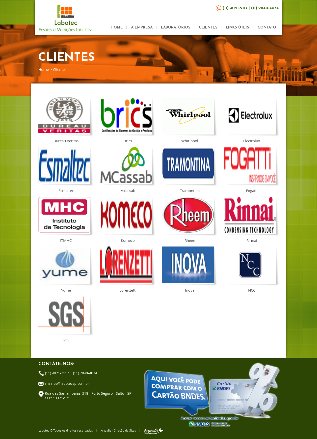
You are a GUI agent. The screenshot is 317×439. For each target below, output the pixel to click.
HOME (117, 27)
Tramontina (188, 169)
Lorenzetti (126, 269)
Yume (64, 269)
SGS (64, 319)
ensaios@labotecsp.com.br (67, 383)
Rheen (188, 219)
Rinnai (250, 219)
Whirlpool (188, 120)
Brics (126, 120)
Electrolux (250, 120)
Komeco (126, 219)
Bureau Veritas (64, 120)
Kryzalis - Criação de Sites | (132, 430)
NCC (250, 269)
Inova (188, 269)
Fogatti (250, 169)
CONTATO (267, 27)
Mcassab (126, 169)
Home (43, 69)
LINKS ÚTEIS (237, 27)
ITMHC (64, 219)
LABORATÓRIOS (175, 27)
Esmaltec (64, 169)
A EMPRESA (142, 27)
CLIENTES (208, 27)
